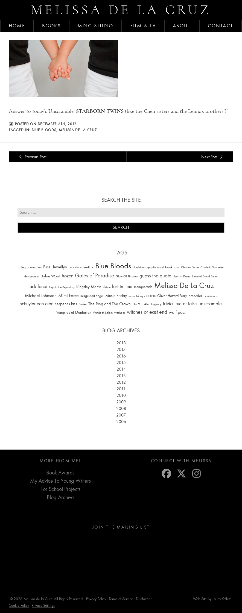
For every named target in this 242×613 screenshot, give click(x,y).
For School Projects (60, 489)
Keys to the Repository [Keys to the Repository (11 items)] (62, 287)
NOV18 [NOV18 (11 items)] (151, 296)
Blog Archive (60, 497)
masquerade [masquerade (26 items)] (143, 286)
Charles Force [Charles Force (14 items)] (190, 267)
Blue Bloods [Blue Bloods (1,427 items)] (113, 265)
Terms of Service (121, 599)
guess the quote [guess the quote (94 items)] (155, 276)
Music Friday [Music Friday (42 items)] (116, 295)
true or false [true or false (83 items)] (185, 304)
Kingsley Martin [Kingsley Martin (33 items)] (88, 286)
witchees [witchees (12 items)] (119, 313)
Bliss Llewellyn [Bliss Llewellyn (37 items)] (55, 266)
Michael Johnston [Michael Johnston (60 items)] (41, 295)
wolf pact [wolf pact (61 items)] (177, 312)
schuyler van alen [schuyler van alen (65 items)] (36, 303)
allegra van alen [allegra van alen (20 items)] (30, 267)
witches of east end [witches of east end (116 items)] (147, 312)
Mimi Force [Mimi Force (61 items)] (68, 295)
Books (51, 25)
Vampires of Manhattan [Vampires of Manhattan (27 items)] (73, 312)
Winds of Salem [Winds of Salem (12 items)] (103, 313)
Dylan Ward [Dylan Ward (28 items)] (50, 276)
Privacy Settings (43, 605)
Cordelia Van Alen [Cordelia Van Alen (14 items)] (212, 267)
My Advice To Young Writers (60, 481)
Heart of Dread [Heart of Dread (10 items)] (182, 276)
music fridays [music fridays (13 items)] (137, 296)
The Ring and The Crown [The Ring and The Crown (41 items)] (109, 303)
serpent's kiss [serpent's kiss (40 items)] (66, 303)
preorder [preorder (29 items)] (195, 295)
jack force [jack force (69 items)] (37, 286)
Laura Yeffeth (222, 599)
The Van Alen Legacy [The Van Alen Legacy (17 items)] (146, 304)
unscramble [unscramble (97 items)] (210, 304)
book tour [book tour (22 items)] (172, 267)
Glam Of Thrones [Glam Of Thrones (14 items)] (127, 276)
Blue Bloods (44, 130)
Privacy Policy (96, 599)
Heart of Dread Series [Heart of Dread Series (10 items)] (205, 276)
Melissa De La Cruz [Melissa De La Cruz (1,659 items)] (184, 285)
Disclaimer (143, 599)
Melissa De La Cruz (78, 130)
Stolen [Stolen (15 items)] (83, 304)
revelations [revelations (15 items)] (210, 296)
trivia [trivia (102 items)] (168, 304)
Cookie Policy (19, 605)
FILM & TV (143, 25)
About (182, 25)
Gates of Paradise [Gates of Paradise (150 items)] (94, 275)
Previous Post (32, 156)
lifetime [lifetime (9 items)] (106, 287)
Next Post (212, 156)
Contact (220, 25)
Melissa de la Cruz (121, 10)
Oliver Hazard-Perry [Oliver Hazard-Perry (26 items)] (172, 295)
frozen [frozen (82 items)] (67, 276)
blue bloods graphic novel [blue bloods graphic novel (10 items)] (148, 267)
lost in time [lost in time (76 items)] (122, 286)
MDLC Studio (95, 25)
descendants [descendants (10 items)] (31, 276)
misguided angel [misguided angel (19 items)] (92, 296)
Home (17, 25)
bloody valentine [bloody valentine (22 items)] (81, 267)
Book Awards (60, 473)
